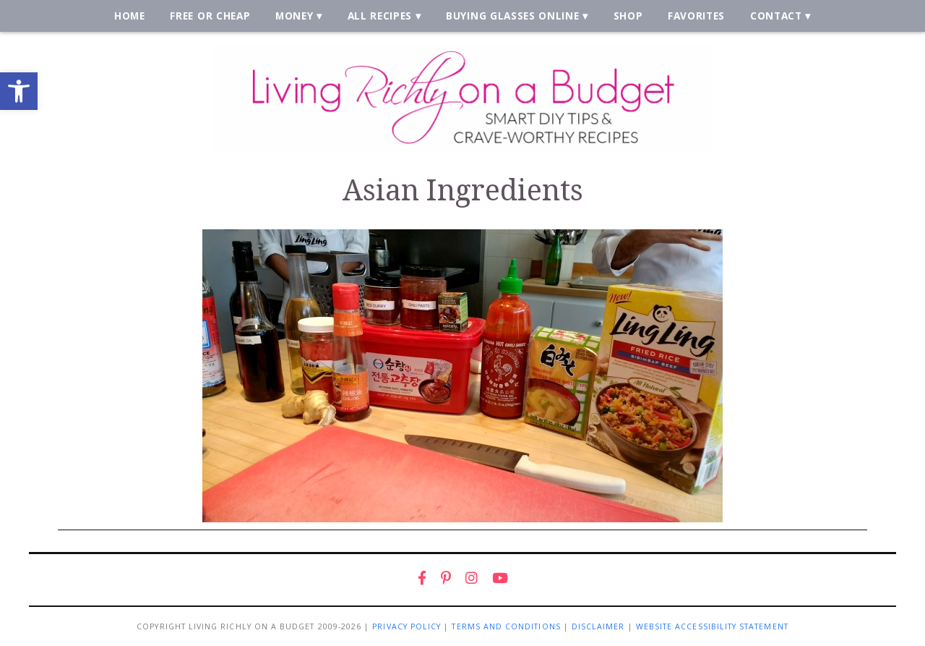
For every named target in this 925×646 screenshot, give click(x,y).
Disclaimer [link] (598, 626)
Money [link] (294, 15)
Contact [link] (776, 15)
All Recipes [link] (380, 15)
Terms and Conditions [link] (506, 626)
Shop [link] (628, 15)
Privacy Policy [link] (406, 626)
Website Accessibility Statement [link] (712, 626)
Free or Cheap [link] (210, 15)
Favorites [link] (696, 15)
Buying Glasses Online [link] (512, 15)
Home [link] (129, 15)
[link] (19, 91)
